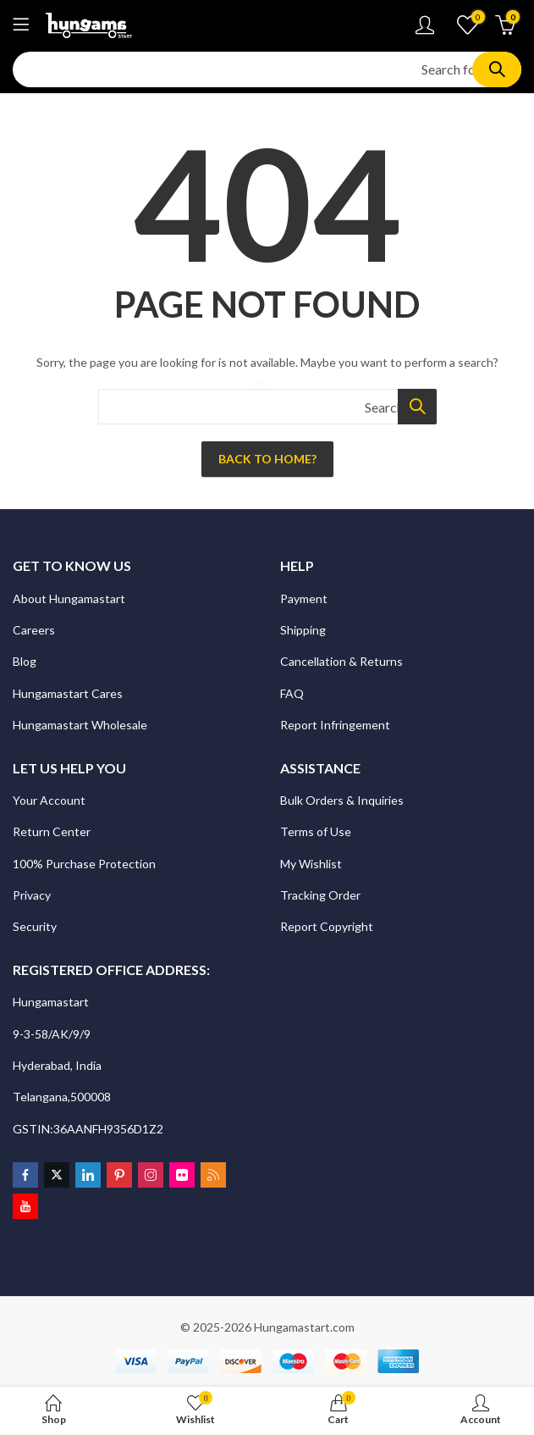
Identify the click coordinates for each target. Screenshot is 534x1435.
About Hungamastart (69, 598)
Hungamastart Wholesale (80, 725)
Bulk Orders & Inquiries (343, 800)
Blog (24, 661)
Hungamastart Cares (68, 693)
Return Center (53, 831)
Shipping (303, 630)
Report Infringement (335, 725)
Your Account (49, 800)
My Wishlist (311, 863)
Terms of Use (315, 831)
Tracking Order (320, 895)
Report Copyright (326, 926)
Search (496, 69)
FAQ (292, 693)
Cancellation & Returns (342, 661)
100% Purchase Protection (84, 863)
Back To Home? (267, 459)
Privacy (33, 895)
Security (36, 926)
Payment (304, 598)
